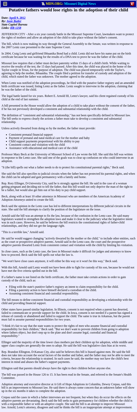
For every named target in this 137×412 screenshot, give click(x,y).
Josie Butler (14, 21)
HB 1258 (15, 27)
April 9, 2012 (17, 17)
